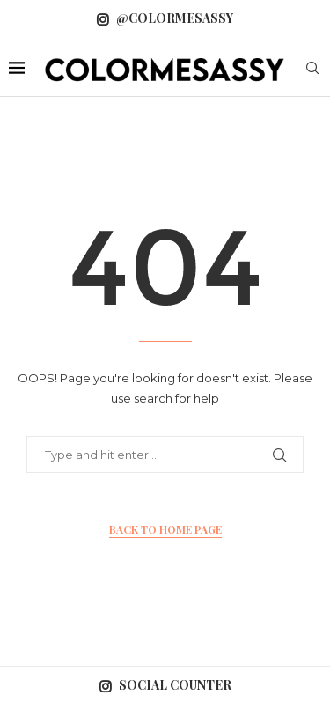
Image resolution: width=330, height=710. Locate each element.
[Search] (312, 70)
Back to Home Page (165, 529)
